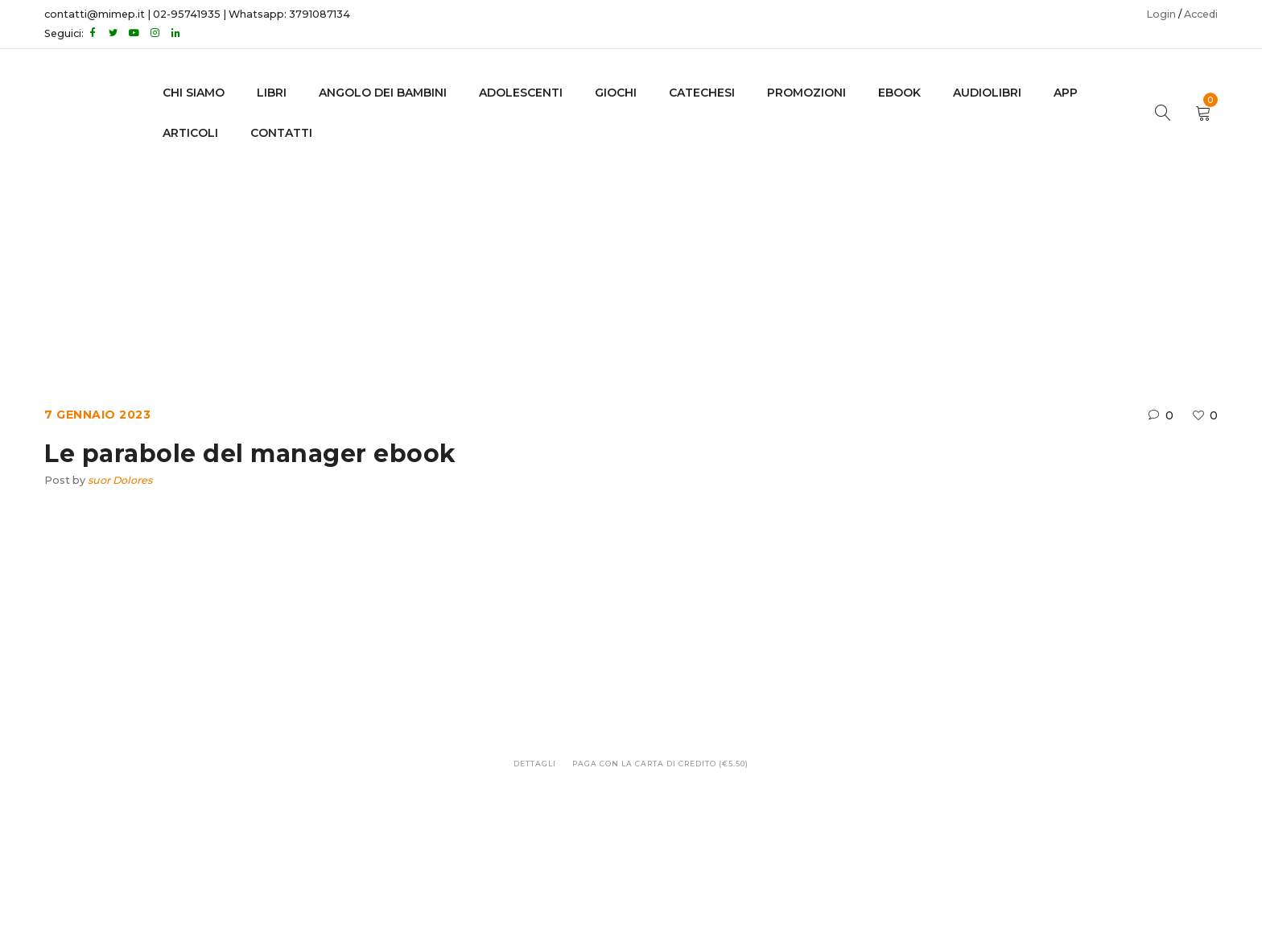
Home (499, 256)
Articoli (190, 133)
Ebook (556, 256)
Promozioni (806, 92)
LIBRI (272, 92)
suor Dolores (120, 480)
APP (1066, 92)
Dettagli (534, 763)
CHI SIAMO (194, 92)
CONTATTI (281, 133)
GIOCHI (616, 92)
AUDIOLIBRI (987, 92)
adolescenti (521, 92)
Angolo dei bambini (383, 92)
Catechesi (702, 92)
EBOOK (899, 92)
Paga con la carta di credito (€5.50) (660, 763)
